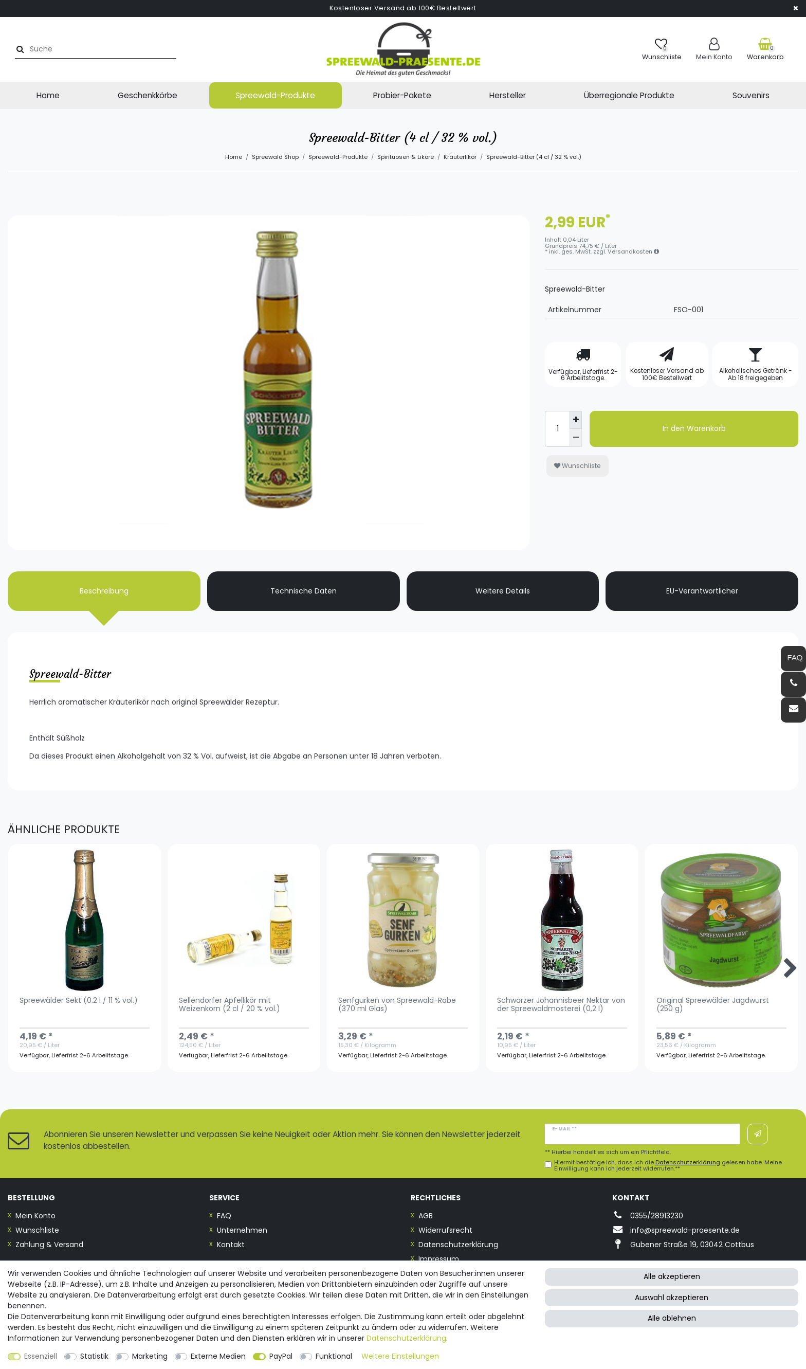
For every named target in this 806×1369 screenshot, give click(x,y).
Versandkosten (633, 251)
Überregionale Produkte (629, 95)
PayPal (280, 1356)
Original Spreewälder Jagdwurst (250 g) (712, 1005)
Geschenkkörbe (147, 95)
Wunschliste (577, 465)
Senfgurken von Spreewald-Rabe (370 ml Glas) (397, 1005)
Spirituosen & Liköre (405, 157)
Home (48, 95)
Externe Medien (218, 1356)
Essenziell (40, 1356)
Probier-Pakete (402, 95)
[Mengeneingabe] (557, 429)
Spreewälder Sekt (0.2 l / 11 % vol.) (79, 1001)
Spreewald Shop (275, 157)
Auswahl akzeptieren (671, 1297)
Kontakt (231, 1244)
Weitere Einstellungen (400, 1356)
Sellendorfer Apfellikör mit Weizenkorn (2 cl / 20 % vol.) (229, 1005)
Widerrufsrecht (445, 1230)
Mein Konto (35, 1216)
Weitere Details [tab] (502, 591)
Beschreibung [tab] (104, 591)
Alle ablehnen (672, 1318)
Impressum (438, 1259)
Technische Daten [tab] (303, 591)
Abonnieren (757, 1134)
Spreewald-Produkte (275, 95)
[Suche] (19, 49)
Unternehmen (242, 1230)
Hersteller (507, 95)
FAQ (224, 1216)
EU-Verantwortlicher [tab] (702, 591)
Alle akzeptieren (672, 1276)
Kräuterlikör (460, 157)
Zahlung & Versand (49, 1244)
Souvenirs (751, 95)
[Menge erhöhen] (576, 420)
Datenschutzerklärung (458, 1244)
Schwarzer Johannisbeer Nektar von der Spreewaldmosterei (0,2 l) (561, 1005)
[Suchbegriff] (99, 49)
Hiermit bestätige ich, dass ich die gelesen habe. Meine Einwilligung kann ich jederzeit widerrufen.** (668, 1165)
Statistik (94, 1356)
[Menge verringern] (576, 438)
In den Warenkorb (694, 428)
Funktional (334, 1356)
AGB (425, 1216)
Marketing (150, 1356)
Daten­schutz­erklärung (406, 1338)
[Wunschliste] (662, 49)
